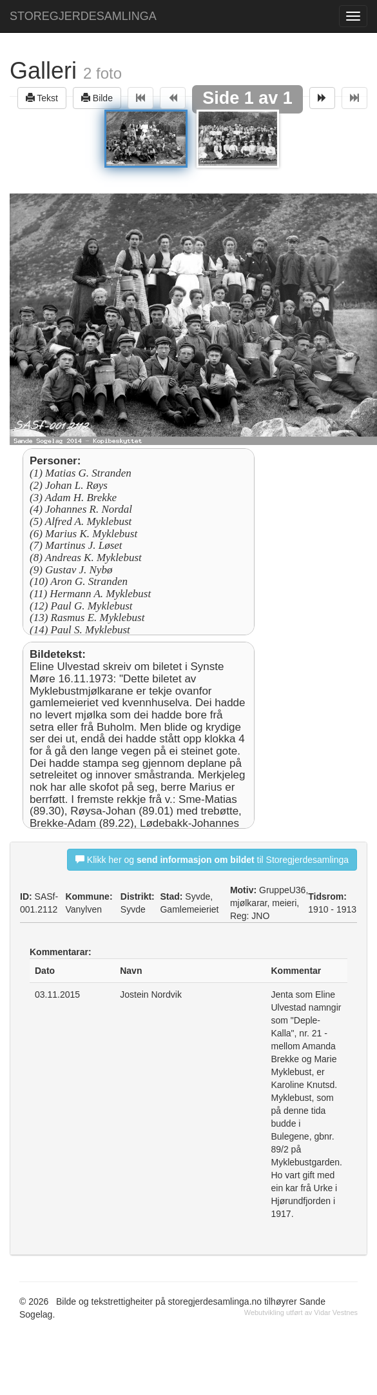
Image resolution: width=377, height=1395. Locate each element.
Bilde (97, 97)
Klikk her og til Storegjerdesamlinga (212, 859)
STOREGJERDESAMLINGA (83, 16)
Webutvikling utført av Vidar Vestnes (301, 1312)
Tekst (42, 97)
